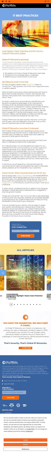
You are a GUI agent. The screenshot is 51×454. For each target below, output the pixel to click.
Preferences (25, 449)
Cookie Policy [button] (30, 429)
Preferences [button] (29, 431)
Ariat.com (30, 85)
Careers (7, 413)
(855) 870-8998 (45, 1)
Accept (25, 440)
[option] (25, 286)
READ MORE (12, 306)
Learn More (25, 349)
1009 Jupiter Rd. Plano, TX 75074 (15, 381)
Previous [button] (3, 280)
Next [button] (48, 280)
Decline (25, 444)
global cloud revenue (24, 176)
